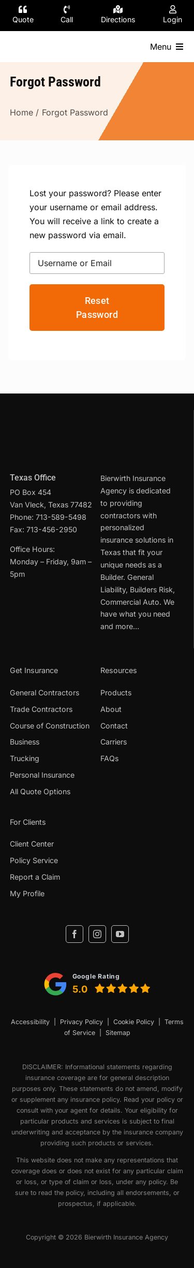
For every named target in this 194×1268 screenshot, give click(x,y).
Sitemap (118, 1033)
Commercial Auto (129, 601)
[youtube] (120, 934)
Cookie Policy (133, 1022)
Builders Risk (151, 589)
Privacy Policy (81, 1022)
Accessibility (30, 1022)
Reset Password (97, 307)
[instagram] (97, 934)
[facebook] (74, 934)
